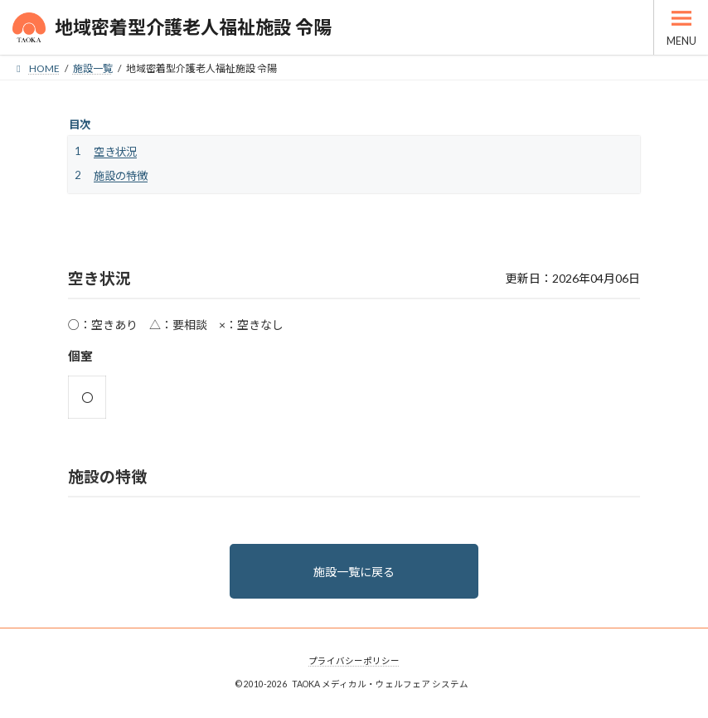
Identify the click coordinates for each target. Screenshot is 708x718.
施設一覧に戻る (354, 572)
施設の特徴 (121, 175)
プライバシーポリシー (354, 661)
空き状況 (115, 151)
